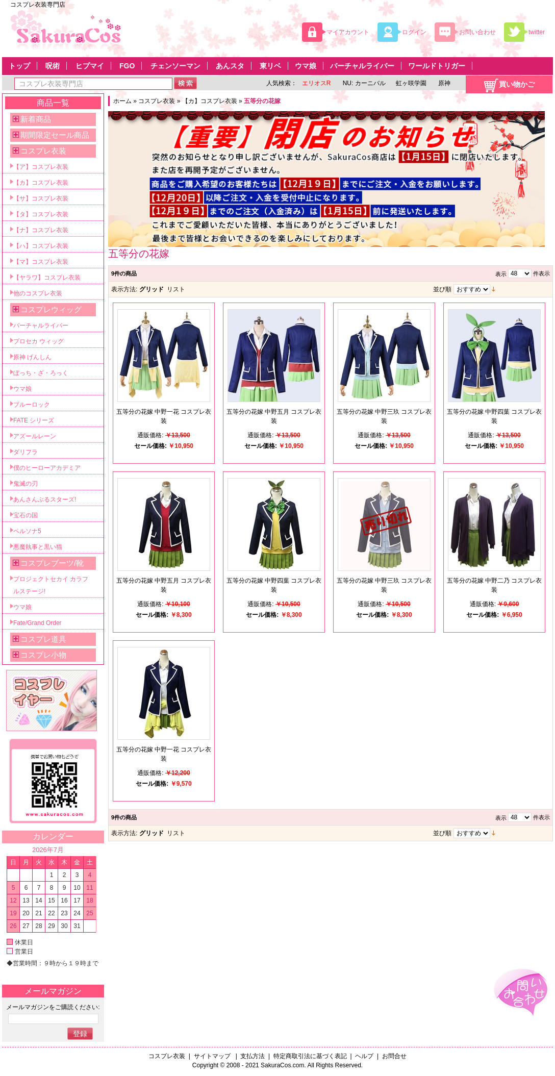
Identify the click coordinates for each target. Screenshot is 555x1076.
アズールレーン (34, 436)
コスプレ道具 (43, 639)
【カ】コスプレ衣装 (209, 101)
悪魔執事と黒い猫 (37, 546)
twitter (536, 32)
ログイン (414, 32)
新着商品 (35, 119)
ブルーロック (31, 404)
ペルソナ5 (27, 531)
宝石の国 (25, 515)
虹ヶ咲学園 (411, 83)
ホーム (122, 101)
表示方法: (124, 289)
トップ (19, 66)
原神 (443, 83)
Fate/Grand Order (37, 623)
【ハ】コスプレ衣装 (40, 245)
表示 (501, 274)
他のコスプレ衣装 (37, 293)
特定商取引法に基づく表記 (310, 1056)
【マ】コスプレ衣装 (40, 261)
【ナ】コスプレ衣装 (40, 230)
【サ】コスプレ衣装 (40, 198)
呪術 (52, 66)
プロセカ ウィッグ (38, 341)
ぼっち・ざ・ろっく (40, 373)
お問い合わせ (477, 32)
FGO (127, 66)
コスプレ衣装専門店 (37, 4)
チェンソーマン (175, 66)
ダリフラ (25, 452)
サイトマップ (213, 1056)
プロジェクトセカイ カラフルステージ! (50, 585)
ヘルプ (364, 1056)
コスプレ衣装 (156, 101)
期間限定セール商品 (54, 135)
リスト (176, 289)
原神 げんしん (32, 357)
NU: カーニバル (363, 83)
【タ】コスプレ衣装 (40, 214)
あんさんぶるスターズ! (44, 499)
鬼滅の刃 (25, 483)
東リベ (270, 66)
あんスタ (230, 66)
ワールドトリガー (436, 66)
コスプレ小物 (43, 654)
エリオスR (316, 83)
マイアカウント (347, 32)
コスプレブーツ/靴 (52, 563)
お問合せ (394, 1056)
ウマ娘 (305, 66)
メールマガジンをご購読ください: (52, 1007)
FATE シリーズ (33, 420)
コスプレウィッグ (51, 309)
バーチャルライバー (362, 66)
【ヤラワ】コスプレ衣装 (47, 277)
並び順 (442, 289)
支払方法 (252, 1056)
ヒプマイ (89, 66)
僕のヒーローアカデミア (47, 467)
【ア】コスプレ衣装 (40, 166)
